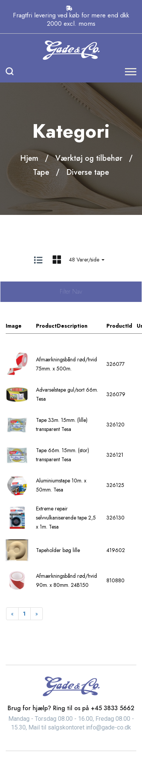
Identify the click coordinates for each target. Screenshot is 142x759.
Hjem (29, 158)
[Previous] (12, 613)
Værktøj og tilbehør (88, 158)
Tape (41, 172)
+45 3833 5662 (112, 708)
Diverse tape (87, 172)
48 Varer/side (87, 259)
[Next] (36, 613)
